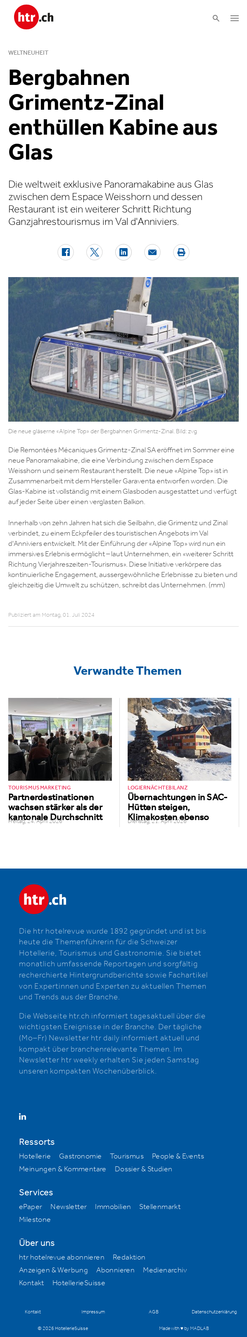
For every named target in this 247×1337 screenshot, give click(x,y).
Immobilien (113, 1207)
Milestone (35, 1220)
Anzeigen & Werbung (53, 1270)
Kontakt (31, 1283)
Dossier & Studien (144, 1169)
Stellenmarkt (159, 1207)
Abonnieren (115, 1270)
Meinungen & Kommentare (63, 1169)
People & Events (178, 1156)
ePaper (30, 1207)
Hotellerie (35, 1156)
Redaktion (129, 1257)
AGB (154, 1312)
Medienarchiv (165, 1270)
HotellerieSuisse (78, 1283)
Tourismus (127, 1156)
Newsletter (68, 1207)
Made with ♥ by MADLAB (184, 1328)
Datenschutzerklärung (214, 1312)
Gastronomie (80, 1156)
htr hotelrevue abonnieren (61, 1257)
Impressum (93, 1312)
